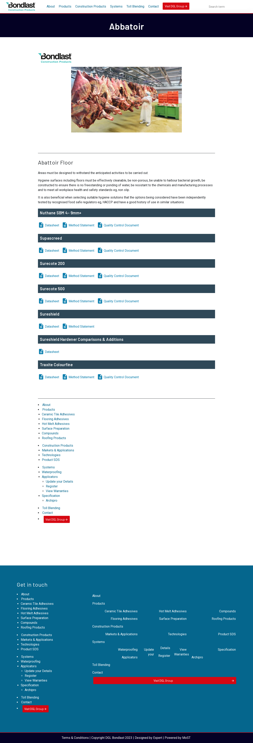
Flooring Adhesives (55, 419)
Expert (157, 738)
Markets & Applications (58, 450)
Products (65, 6)
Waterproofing (51, 472)
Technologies (51, 455)
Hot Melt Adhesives (56, 424)
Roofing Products (54, 438)
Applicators (50, 477)
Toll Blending (135, 6)
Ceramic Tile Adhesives (58, 414)
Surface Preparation (55, 428)
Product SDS (51, 460)
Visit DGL (176, 6)
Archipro (51, 500)
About (51, 6)
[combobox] (228, 6)
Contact (153, 6)
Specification (51, 496)
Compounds (50, 433)
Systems (116, 6)
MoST (186, 738)
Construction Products (90, 6)
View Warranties (57, 491)
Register (52, 486)
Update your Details (59, 481)
